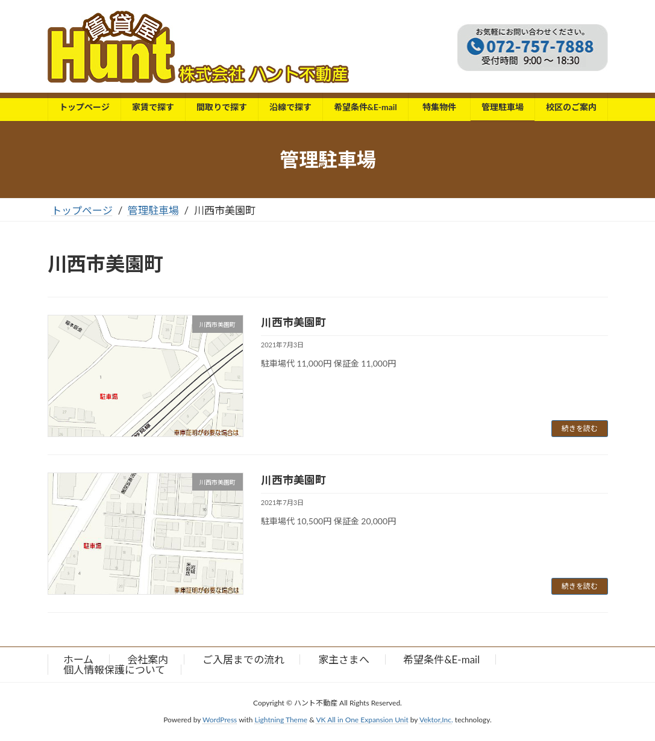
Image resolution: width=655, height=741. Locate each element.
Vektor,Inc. (436, 719)
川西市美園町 (293, 322)
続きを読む (580, 428)
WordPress (219, 719)
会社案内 (147, 659)
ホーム (78, 659)
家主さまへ (343, 659)
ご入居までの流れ (243, 659)
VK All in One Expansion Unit (362, 719)
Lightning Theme (281, 719)
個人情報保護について (114, 669)
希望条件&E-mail (441, 659)
